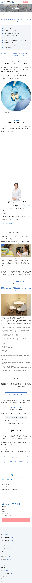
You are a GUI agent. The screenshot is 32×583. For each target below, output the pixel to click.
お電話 (16, 457)
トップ (2, 14)
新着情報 (4, 551)
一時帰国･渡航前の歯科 (9, 540)
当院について (5, 548)
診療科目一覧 (5, 556)
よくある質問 (4, 565)
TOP (2, 529)
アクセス (4, 553)
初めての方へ (6, 545)
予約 (4, 570)
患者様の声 (6, 567)
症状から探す (8, 559)
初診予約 (26, 1)
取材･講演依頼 (5, 576)
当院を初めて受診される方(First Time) (16, 391)
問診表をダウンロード (6, 447)
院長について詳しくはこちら (7, 223)
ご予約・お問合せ (16, 519)
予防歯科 (5, 534)
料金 (3, 562)
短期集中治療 (6, 531)
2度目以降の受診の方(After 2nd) (16, 394)
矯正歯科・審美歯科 (7, 537)
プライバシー (5, 581)
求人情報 (4, 578)
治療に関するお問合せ (7, 573)
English (2, 542)
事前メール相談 (16, 461)
